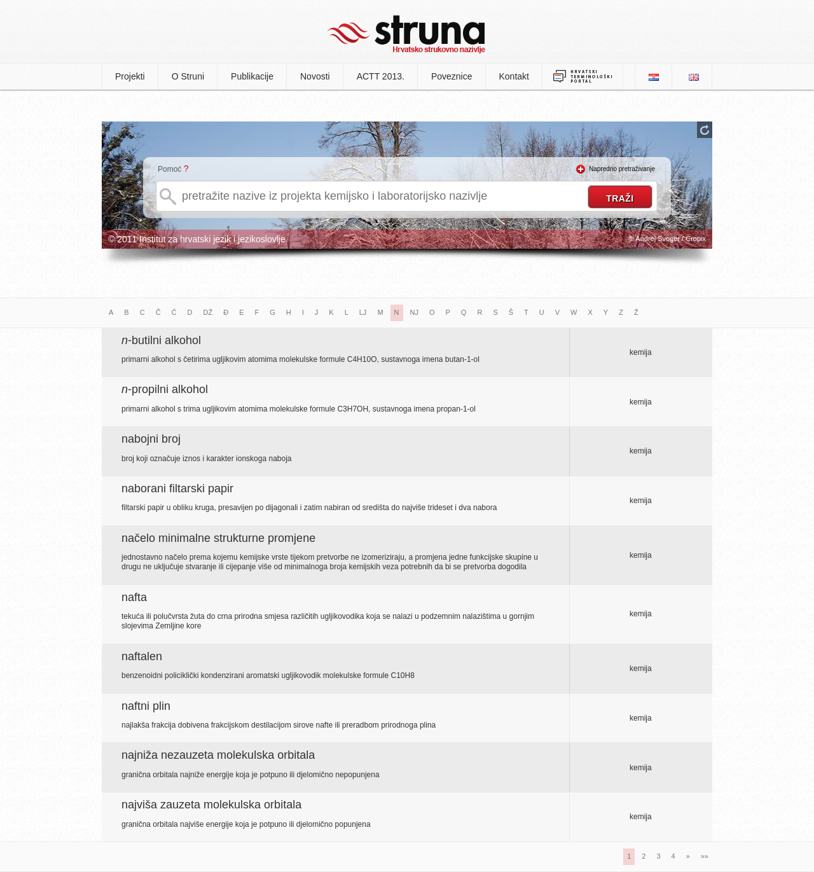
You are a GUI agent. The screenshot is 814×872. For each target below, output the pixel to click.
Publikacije (252, 76)
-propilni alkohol (164, 389)
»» (704, 856)
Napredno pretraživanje (622, 168)
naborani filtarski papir (177, 488)
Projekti (130, 76)
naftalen (141, 656)
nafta (134, 597)
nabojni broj (151, 439)
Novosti (315, 76)
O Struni (188, 76)
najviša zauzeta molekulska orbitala (211, 804)
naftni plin (145, 706)
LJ (363, 312)
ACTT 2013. (380, 76)
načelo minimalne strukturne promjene (218, 538)
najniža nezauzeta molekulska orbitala (218, 755)
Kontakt (514, 76)
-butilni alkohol (161, 340)
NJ (414, 312)
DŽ (208, 312)
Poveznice (452, 76)
